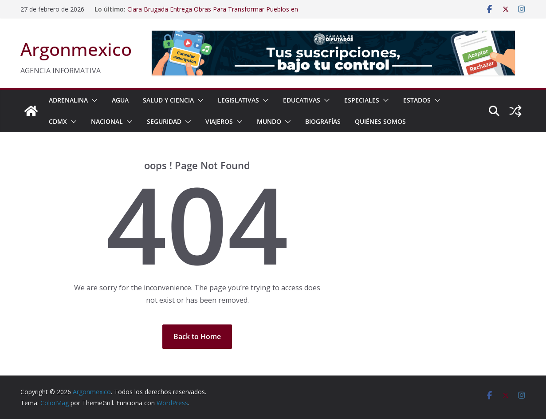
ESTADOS (417, 100)
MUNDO (269, 121)
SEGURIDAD (164, 121)
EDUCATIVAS (301, 100)
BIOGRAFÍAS (323, 121)
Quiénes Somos (380, 121)
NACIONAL (107, 121)
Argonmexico (76, 49)
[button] (93, 100)
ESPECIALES (361, 100)
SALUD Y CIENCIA (168, 100)
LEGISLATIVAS (238, 100)
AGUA (120, 100)
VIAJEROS (219, 121)
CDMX (58, 121)
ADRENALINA (68, 100)
